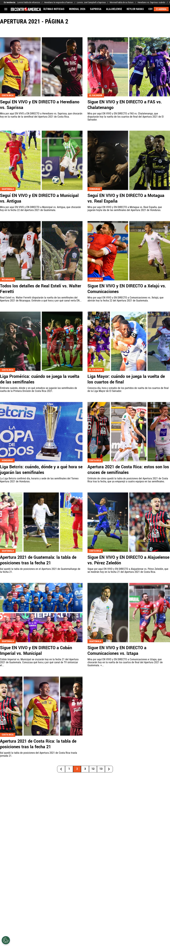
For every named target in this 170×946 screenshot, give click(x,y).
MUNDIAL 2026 (77, 9)
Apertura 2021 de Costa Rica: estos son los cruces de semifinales (128, 470)
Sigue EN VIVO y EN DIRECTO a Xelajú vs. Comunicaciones (126, 289)
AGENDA (161, 9)
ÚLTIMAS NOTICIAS (53, 9)
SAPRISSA (95, 9)
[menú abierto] (6, 9)
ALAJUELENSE (114, 9)
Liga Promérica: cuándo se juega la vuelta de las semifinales (39, 379)
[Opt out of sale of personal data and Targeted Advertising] (6, 940)
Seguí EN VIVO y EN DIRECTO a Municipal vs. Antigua (39, 198)
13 (100, 769)
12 (92, 769)
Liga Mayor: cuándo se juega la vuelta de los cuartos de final (126, 379)
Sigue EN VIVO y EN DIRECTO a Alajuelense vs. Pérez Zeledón (128, 560)
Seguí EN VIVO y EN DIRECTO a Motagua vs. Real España (125, 198)
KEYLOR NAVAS (135, 9)
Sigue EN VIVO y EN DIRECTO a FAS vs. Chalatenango (124, 105)
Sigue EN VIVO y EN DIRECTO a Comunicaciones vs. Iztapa (116, 650)
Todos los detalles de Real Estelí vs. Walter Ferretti (40, 289)
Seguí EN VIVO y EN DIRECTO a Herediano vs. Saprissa (39, 105)
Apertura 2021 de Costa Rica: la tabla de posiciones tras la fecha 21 (38, 744)
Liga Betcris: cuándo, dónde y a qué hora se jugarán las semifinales (41, 470)
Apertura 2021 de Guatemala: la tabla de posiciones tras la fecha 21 (38, 560)
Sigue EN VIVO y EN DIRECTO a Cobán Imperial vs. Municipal (36, 650)
